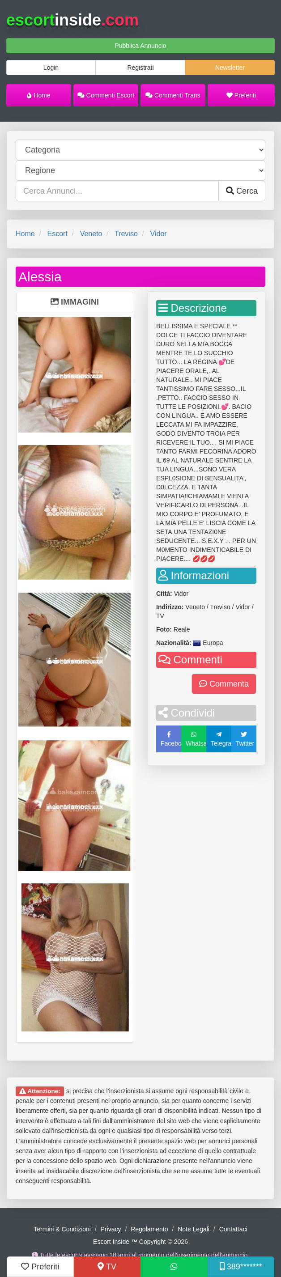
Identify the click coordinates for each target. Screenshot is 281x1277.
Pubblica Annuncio (140, 45)
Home (38, 95)
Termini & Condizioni (62, 1229)
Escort (57, 234)
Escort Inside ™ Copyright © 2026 (140, 1241)
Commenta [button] (224, 683)
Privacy (111, 1229)
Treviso (126, 234)
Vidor (158, 234)
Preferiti (241, 95)
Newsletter (230, 67)
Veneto (91, 234)
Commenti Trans (172, 95)
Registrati (140, 67)
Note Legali (193, 1229)
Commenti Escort (105, 95)
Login (51, 67)
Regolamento (149, 1229)
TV (107, 1266)
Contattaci (233, 1229)
